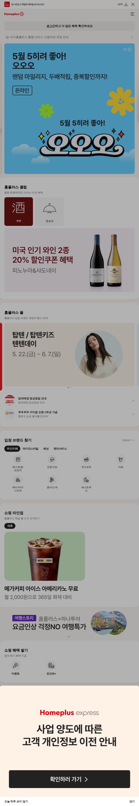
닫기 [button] (132, 801)
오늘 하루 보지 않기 (16, 801)
